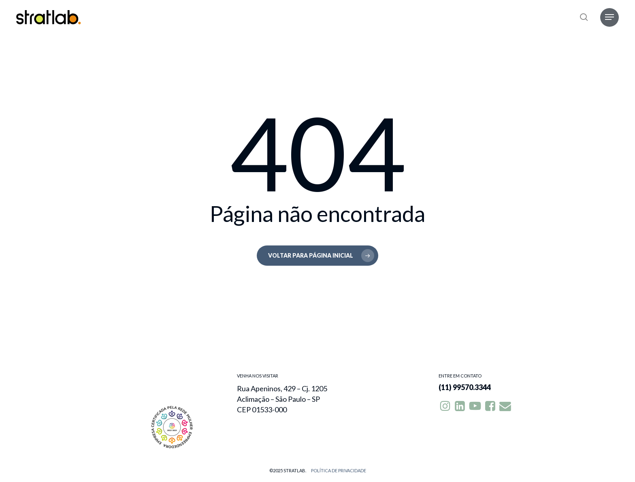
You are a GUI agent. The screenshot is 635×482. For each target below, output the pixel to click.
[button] (609, 17)
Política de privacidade (338, 470)
